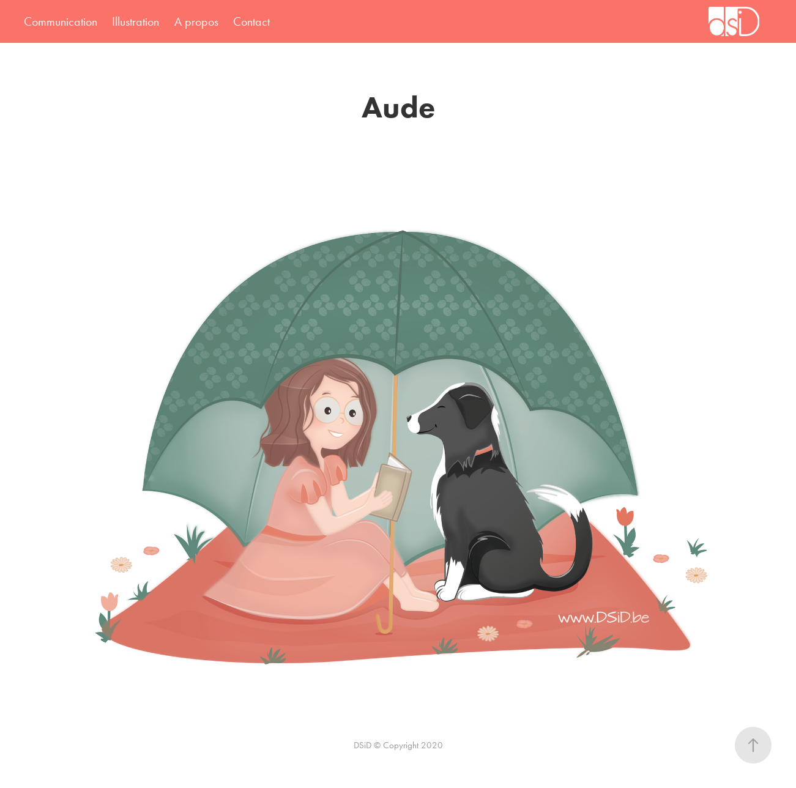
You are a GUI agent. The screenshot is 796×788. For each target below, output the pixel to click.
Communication (60, 21)
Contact (251, 21)
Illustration (135, 21)
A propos (196, 21)
